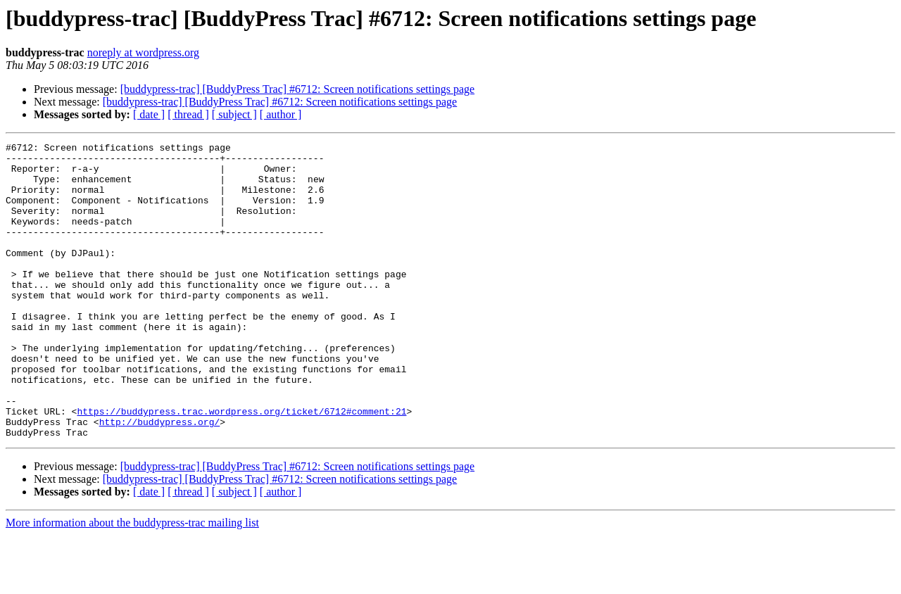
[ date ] (149, 114)
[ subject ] (234, 114)
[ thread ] (188, 114)
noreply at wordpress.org (143, 52)
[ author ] (281, 114)
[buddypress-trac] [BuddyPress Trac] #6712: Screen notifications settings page (297, 89)
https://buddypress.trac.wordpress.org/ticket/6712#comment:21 (241, 466)
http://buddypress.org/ (159, 478)
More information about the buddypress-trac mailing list (132, 582)
